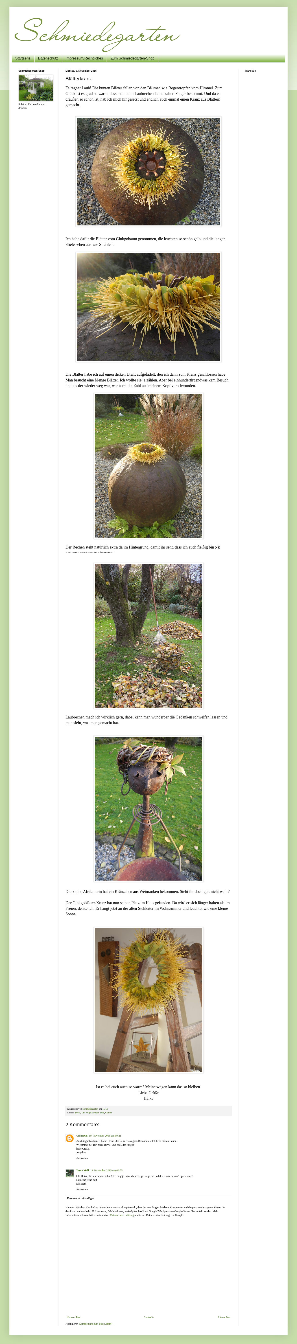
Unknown (81, 1135)
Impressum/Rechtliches (84, 58)
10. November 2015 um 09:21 (105, 1135)
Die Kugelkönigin (90, 1112)
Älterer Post (223, 1317)
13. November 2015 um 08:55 (106, 1170)
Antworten (82, 1158)
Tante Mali (82, 1170)
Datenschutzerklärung (122, 1215)
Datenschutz (48, 58)
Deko (77, 1112)
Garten (108, 1112)
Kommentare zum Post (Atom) (95, 1323)
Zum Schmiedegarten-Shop (133, 58)
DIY (102, 1112)
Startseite (23, 58)
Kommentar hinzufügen (80, 1198)
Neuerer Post (74, 1317)
